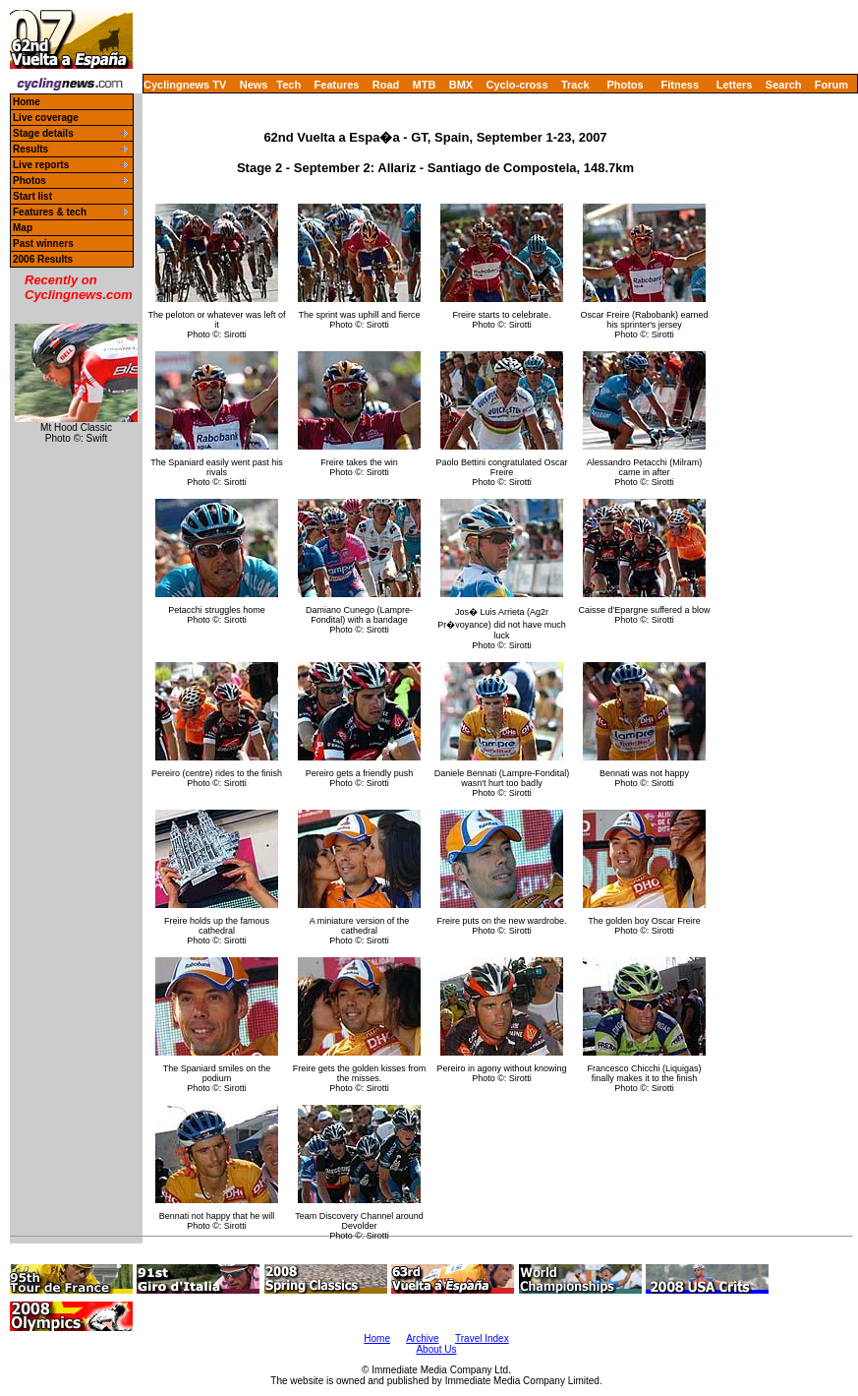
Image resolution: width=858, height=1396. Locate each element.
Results (30, 149)
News (254, 85)
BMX (461, 85)
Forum (831, 85)
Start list (32, 196)
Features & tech (49, 212)
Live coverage (46, 117)
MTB (424, 85)
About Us (436, 1349)
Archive (422, 1338)
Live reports (41, 164)
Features (337, 85)
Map (22, 227)
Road (386, 85)
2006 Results (43, 259)
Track (575, 85)
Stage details (43, 133)
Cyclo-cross (517, 85)
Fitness (679, 85)
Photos (624, 85)
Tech (288, 85)
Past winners (43, 243)
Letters (734, 85)
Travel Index (482, 1338)
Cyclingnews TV (184, 85)
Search (784, 85)
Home (26, 101)
